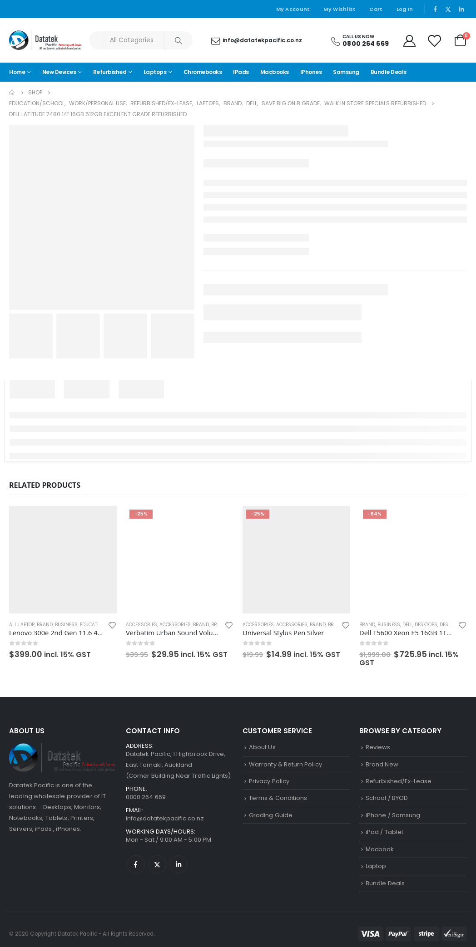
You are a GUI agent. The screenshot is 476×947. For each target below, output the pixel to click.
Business (66, 624)
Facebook (136, 864)
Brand (45, 624)
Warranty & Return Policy (285, 764)
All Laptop (22, 624)
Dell (407, 624)
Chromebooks (202, 72)
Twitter (157, 864)
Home (17, 72)
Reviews (378, 747)
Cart (375, 9)
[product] (63, 559)
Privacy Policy (269, 781)
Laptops (155, 72)
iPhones (311, 72)
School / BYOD (387, 798)
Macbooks (274, 72)
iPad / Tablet (384, 832)
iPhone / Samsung (393, 815)
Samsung (346, 72)
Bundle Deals (389, 72)
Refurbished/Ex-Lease (398, 781)
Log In (405, 9)
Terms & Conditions (278, 798)
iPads (241, 72)
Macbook (380, 849)
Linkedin (178, 864)
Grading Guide (271, 815)
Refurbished (110, 72)
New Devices (59, 72)
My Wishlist (339, 9)
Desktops (426, 624)
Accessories (141, 624)
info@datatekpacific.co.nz (165, 818)
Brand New (382, 764)
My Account (293, 9)
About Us (262, 747)
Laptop (376, 866)
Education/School (103, 624)
